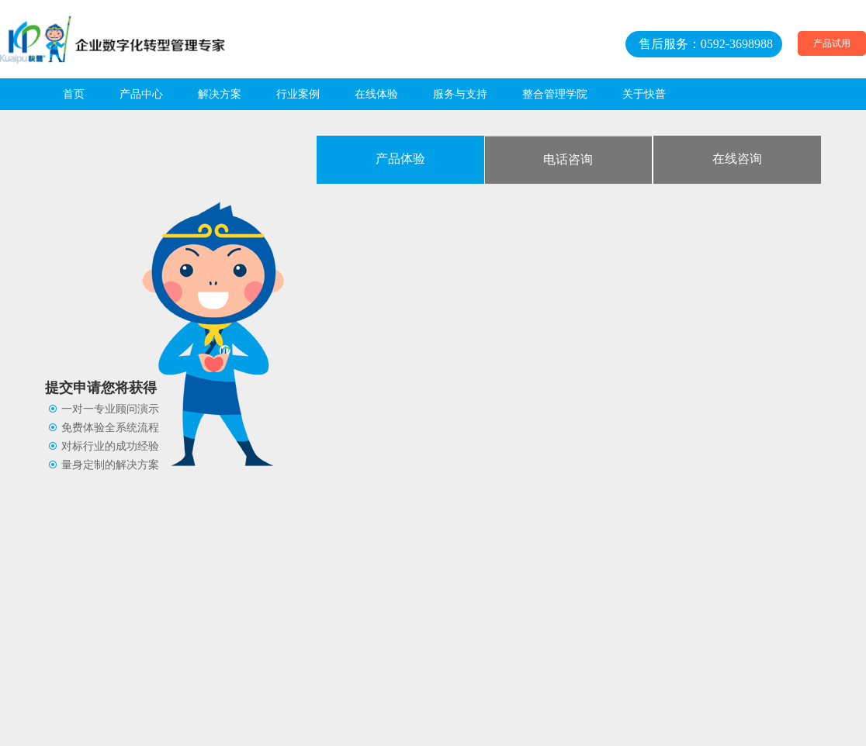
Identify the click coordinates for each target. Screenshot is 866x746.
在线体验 (376, 94)
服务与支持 (460, 94)
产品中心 (141, 94)
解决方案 (219, 94)
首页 (74, 94)
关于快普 (644, 94)
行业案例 (298, 94)
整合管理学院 (554, 94)
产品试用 (831, 43)
